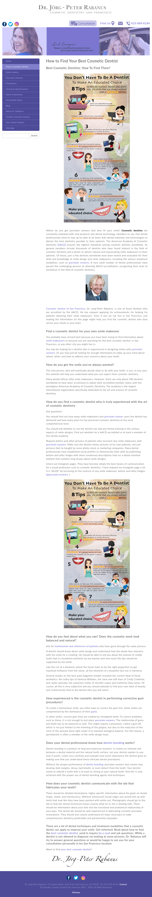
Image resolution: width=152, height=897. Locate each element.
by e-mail (104, 833)
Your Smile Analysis (15, 122)
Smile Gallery (12, 72)
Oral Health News (14, 100)
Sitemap (76, 892)
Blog (8, 106)
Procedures (11, 83)
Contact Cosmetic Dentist (18, 117)
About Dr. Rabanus (15, 111)
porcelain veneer (113, 416)
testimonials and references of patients (77, 646)
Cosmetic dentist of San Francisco (65, 308)
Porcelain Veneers (14, 78)
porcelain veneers (79, 262)
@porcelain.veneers (57, 474)
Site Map (10, 128)
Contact (123, 884)
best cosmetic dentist (64, 833)
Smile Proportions (14, 94)
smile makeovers (55, 340)
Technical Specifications (17, 89)
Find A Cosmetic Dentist (17, 67)
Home (8, 61)
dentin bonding (113, 742)
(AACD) (62, 244)
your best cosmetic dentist (76, 849)
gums (94, 711)
